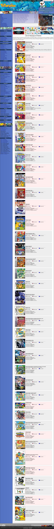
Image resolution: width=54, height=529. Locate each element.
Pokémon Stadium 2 (28, 164)
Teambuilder (2, 46)
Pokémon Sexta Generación (4, 29)
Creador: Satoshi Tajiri (4, 32)
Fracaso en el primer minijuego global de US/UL (20, 17)
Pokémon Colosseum (29, 246)
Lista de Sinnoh (3, 54)
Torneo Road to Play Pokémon (5, 26)
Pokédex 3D (27, 487)
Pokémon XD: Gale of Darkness (30, 294)
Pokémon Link (3, 94)
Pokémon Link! (28, 307)
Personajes (41, 24)
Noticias (5, 0)
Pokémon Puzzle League (29, 144)
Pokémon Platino (3, 87)
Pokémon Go (2, 71)
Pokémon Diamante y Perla (29, 340)
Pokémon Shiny (3, 34)
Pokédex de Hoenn (42, 19)
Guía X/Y (17, 0)
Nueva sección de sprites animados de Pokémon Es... (21, 14)
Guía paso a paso (42, 18)
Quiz (21, 0)
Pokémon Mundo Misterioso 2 (5, 92)
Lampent (18, 31)
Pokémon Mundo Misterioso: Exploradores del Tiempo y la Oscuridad (36, 366)
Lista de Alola (2, 59)
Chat (1, 15)
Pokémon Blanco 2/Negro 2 (4, 84)
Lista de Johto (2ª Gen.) (4, 53)
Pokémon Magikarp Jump (4, 70)
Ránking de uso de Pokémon (5, 44)
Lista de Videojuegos (3, 51)
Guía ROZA (13, 0)
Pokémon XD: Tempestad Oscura (5, 117)
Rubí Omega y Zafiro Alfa (47, 28)
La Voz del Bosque (3, 129)
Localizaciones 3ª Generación (5, 64)
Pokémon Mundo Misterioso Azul (5, 93)
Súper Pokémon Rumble (29, 497)
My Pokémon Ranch (28, 402)
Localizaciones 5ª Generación (5, 62)
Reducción (18, 33)
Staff (1, 16)
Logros (2, 21)
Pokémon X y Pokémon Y (4, 73)
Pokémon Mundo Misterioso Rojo (5, 106)
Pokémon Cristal (3, 109)
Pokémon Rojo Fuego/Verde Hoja (5, 105)
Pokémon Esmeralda (29, 270)
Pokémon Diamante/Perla (4, 88)
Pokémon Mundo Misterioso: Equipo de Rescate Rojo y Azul (34, 318)
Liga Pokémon (42, 23)
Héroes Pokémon (3, 130)
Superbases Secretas (43, 25)
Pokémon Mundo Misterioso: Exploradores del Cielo (33, 422)
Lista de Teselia (3, 56)
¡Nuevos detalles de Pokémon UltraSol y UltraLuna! (21, 19)
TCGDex (25, 0)
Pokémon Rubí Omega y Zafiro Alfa (46, 14)
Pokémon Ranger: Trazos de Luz (30, 467)
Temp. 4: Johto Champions (4, 141)
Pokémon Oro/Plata (3, 110)
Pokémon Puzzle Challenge (29, 134)
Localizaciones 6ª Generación (5, 61)
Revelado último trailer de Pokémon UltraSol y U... (21, 18)
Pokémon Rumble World (4, 80)
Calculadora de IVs (3, 45)
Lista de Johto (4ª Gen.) (4, 55)
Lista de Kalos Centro (4, 57)
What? (53, 528)
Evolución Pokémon (3, 33)
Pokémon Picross (3, 81)
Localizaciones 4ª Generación (5, 63)
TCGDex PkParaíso (3, 42)
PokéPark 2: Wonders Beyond (30, 510)
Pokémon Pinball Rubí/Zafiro (5, 107)
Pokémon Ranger (3, 89)
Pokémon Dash (28, 281)
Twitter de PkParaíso (3, 23)
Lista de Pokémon (3, 50)
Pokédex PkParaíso (18, 28)
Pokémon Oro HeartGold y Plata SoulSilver (32, 441)
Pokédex (30, 0)
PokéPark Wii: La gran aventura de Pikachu (32, 454)
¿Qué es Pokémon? (3, 31)
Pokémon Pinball (3, 112)
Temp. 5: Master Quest (4, 142)
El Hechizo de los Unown (4, 128)
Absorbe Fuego (18, 32)
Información (41, 17)
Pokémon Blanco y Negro (29, 478)
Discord (9, 0)
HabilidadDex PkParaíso (4, 38)
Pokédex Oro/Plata (3, 39)
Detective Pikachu (3, 82)
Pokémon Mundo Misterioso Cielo (5, 91)
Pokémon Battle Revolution (4, 100)
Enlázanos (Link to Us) (4, 18)
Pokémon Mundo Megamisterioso (5, 76)
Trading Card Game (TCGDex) (47, 32)
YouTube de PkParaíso (4, 25)
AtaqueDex (34, 0)
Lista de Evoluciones (3, 52)
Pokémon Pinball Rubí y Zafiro (30, 233)
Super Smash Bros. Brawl (4, 101)
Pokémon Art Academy (4, 77)
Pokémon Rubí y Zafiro (29, 190)
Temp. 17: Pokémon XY (4, 152)
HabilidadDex (39, 0)
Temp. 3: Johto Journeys (4, 140)
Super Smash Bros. (28, 85)
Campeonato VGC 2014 (4, 48)
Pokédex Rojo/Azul (3, 40)
